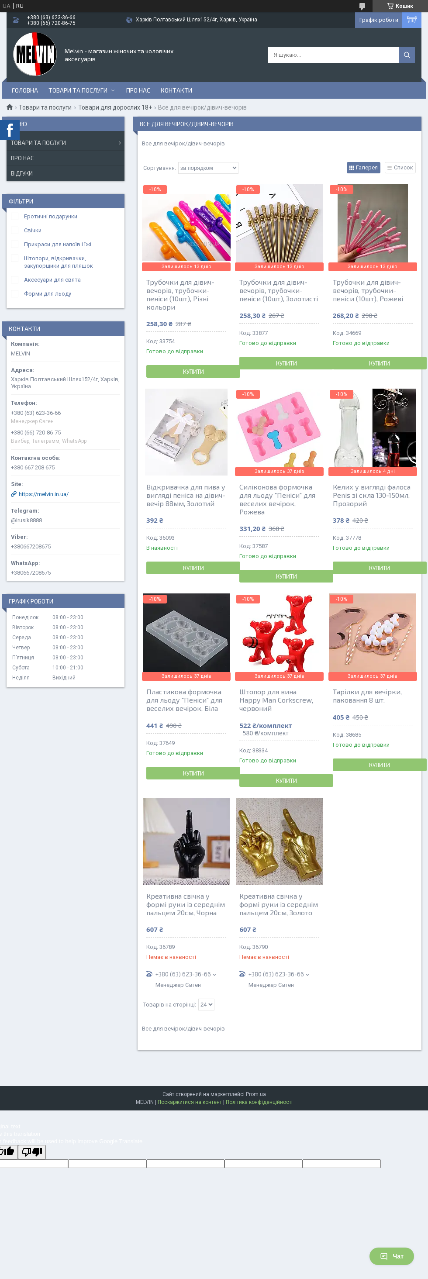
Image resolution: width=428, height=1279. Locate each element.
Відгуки (22, 173)
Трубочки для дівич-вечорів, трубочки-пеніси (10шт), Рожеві (368, 290)
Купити (193, 371)
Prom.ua (256, 1094)
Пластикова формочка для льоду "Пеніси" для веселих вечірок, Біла (184, 699)
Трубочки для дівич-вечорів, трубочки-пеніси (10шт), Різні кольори (180, 294)
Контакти (176, 90)
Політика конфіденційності (259, 1102)
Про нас (138, 90)
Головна (25, 90)
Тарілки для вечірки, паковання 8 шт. (367, 695)
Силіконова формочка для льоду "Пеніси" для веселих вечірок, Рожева (277, 499)
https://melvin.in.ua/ (44, 494)
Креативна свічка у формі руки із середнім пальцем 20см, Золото (278, 904)
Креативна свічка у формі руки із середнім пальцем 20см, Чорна (185, 904)
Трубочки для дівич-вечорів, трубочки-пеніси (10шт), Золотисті (278, 290)
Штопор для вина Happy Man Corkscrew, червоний (276, 699)
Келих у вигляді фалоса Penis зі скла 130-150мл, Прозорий (372, 495)
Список (403, 167)
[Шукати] (407, 55)
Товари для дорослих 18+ (115, 107)
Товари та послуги (77, 90)
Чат (392, 1256)
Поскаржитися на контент (190, 1102)
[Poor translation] (32, 1152)
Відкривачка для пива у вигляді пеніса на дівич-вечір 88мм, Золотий (185, 495)
